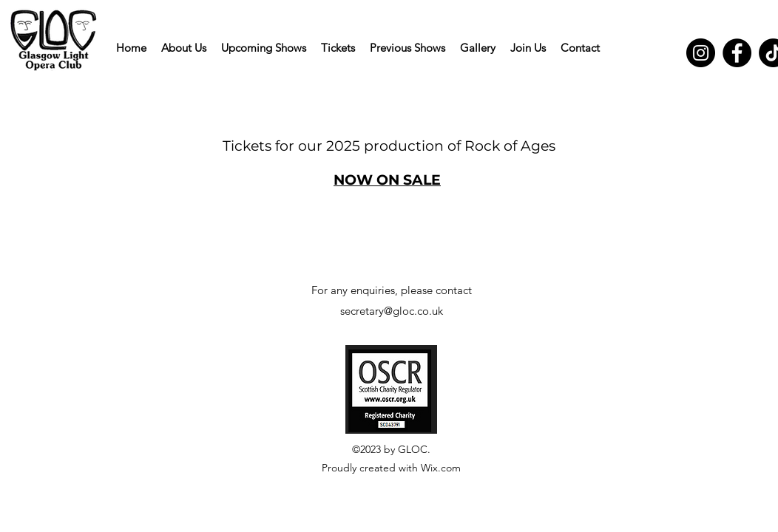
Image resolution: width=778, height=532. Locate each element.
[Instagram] (700, 52)
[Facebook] (737, 52)
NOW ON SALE (387, 179)
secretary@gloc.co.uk (391, 311)
